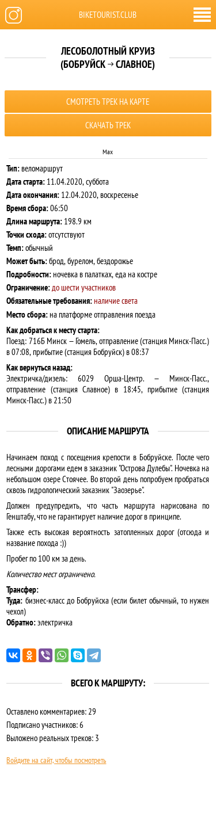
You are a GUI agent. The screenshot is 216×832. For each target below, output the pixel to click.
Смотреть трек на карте (107, 101)
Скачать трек (108, 125)
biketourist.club (108, 14)
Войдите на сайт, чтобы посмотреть (56, 760)
